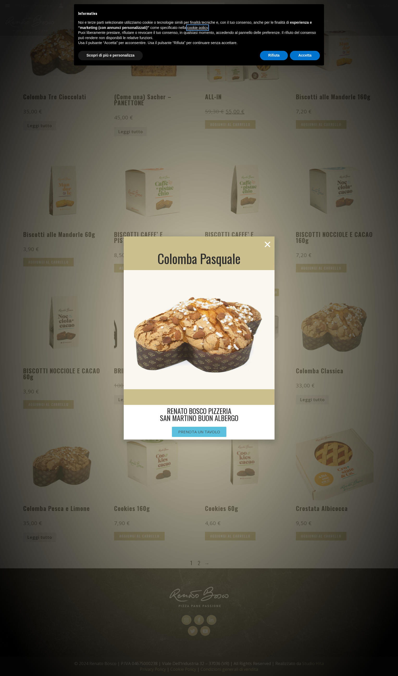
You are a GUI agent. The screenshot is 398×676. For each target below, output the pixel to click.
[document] (199, 338)
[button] (267, 244)
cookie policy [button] (197, 28)
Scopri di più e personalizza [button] (110, 55)
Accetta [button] (305, 55)
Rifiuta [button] (274, 55)
